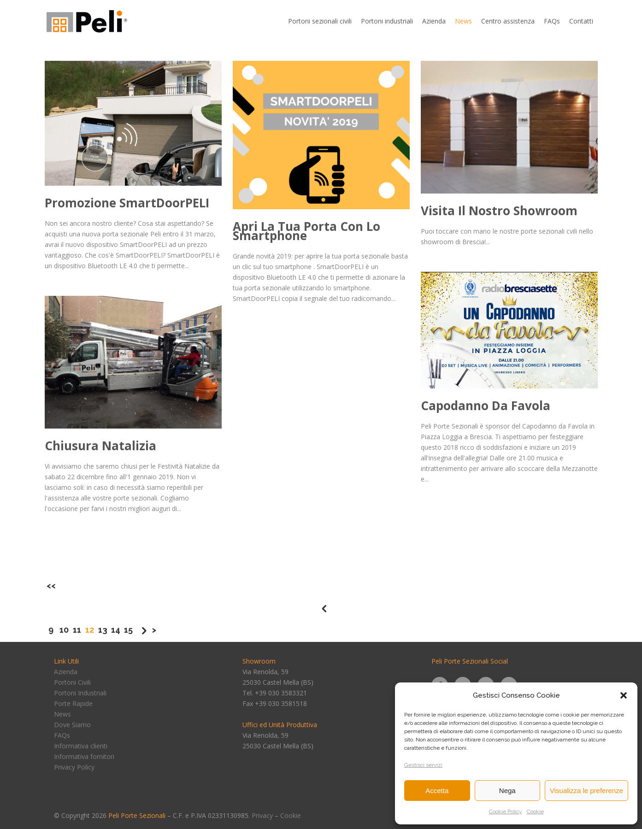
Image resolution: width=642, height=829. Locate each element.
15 (128, 630)
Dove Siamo (72, 724)
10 (64, 630)
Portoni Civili (72, 682)
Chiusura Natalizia (100, 445)
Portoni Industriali (80, 692)
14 (115, 630)
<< (51, 585)
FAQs (62, 735)
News (62, 714)
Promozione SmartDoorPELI (127, 202)
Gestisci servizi (423, 765)
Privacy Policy (74, 767)
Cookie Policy (505, 811)
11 (77, 630)
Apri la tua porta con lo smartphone (306, 231)
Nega (507, 790)
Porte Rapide (73, 703)
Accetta (436, 790)
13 (102, 630)
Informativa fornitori (84, 756)
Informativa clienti (80, 745)
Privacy (262, 815)
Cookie (535, 811)
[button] (623, 695)
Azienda (65, 671)
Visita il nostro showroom (499, 210)
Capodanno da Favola (485, 405)
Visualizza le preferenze (586, 790)
